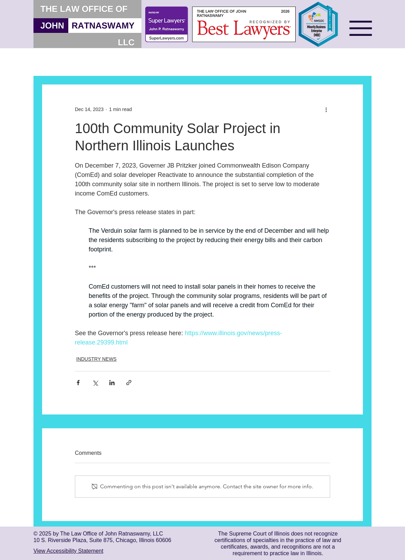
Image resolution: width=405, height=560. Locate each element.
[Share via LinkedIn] (112, 382)
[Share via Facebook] (78, 382)
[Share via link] (129, 382)
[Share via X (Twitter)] (95, 382)
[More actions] (326, 109)
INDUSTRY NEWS (96, 359)
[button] (360, 28)
